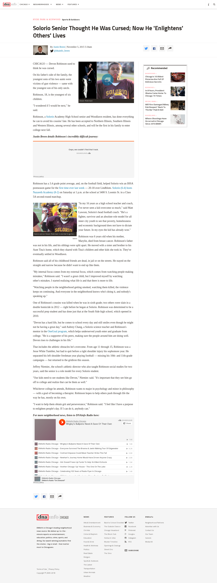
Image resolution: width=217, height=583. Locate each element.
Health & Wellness (91, 545)
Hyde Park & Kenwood (47, 19)
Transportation (89, 568)
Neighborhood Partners (154, 522)
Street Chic (108, 549)
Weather (87, 576)
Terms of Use (42, 569)
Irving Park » (151, 101)
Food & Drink (89, 541)
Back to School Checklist (114, 522)
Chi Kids (87, 530)
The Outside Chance (112, 526)
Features (73, 4)
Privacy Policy (54, 569)
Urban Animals (89, 572)
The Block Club (110, 534)
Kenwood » (150, 87)
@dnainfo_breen (62, 50)
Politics (86, 549)
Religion (87, 557)
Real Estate (88, 553)
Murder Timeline (111, 541)
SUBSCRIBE (132, 550)
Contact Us (149, 530)
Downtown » (151, 73)
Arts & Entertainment (92, 522)
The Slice (108, 553)
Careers (148, 538)
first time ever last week (71, 187)
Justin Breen (59, 47)
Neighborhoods (42, 4)
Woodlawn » (151, 115)
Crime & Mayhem (91, 534)
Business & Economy (92, 526)
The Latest (88, 564)
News (59, 4)
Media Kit (149, 541)
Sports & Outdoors (71, 19)
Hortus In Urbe (110, 538)
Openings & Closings (112, 545)
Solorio (50, 116)
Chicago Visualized (111, 530)
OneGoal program (57, 331)
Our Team (149, 534)
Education (88, 538)
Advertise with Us (152, 526)
